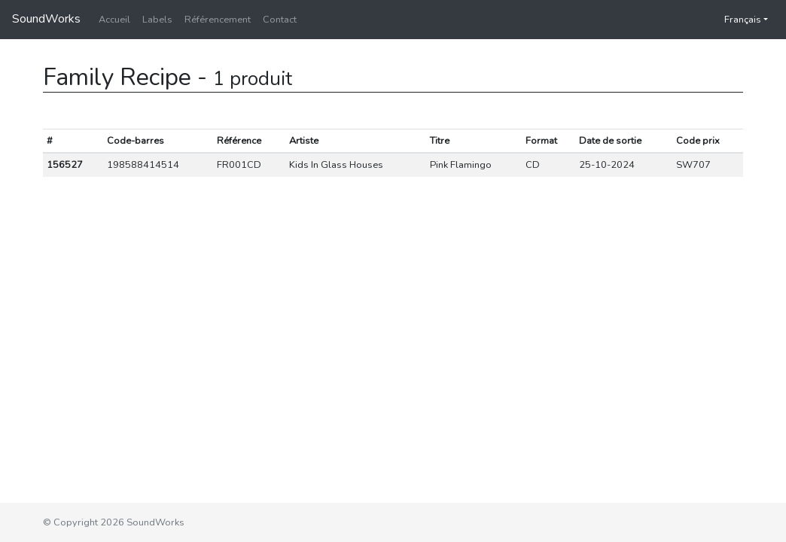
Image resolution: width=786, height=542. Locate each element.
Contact (280, 19)
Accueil (114, 19)
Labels (157, 19)
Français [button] (735, 19)
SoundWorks (46, 19)
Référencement (217, 19)
